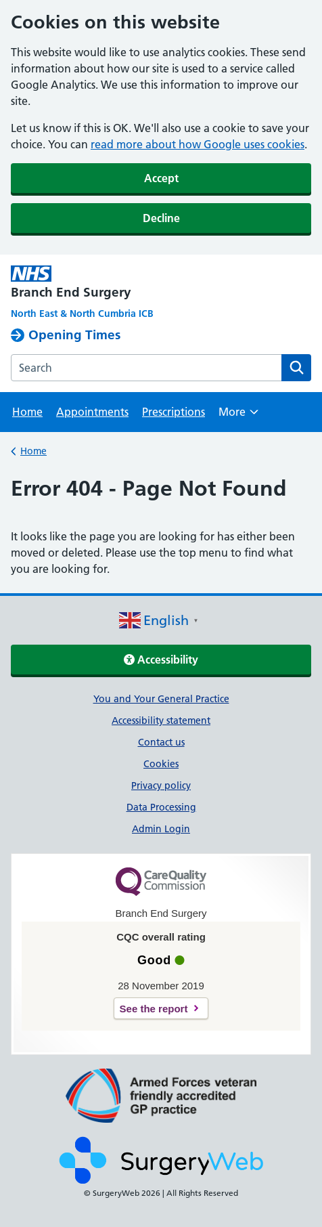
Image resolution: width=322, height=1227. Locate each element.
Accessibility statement (161, 720)
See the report (154, 1008)
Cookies (161, 764)
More (238, 416)
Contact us (161, 742)
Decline (161, 218)
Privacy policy (161, 785)
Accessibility (161, 659)
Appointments (92, 411)
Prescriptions (173, 411)
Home (27, 411)
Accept (161, 178)
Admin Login (161, 829)
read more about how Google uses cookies (197, 144)
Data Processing (161, 807)
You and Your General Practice (161, 699)
